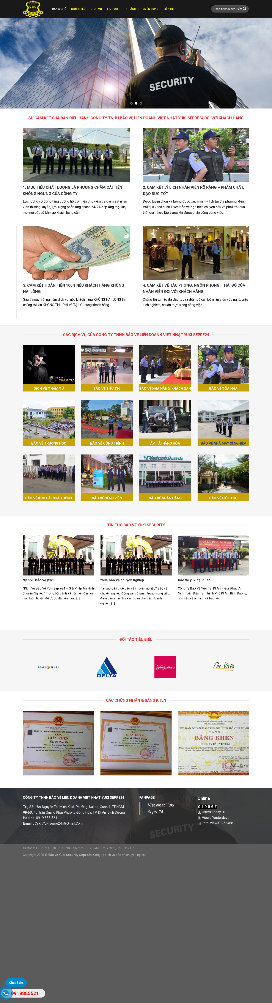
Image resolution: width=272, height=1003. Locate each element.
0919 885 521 (46, 818)
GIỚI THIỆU (78, 9)
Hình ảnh (129, 9)
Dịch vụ (96, 9)
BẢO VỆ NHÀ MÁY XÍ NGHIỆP (223, 443)
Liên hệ (169, 9)
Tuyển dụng (150, 9)
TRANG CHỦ (58, 9)
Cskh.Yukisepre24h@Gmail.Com (59, 823)
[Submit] (244, 9)
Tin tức (112, 9)
